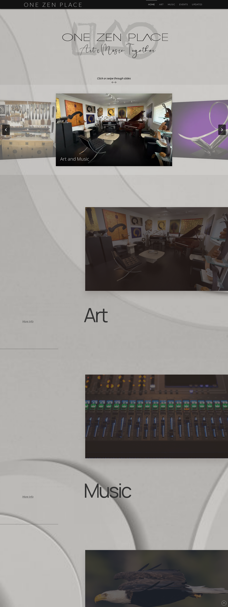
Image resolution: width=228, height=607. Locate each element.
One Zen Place (53, 5)
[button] (114, 129)
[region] (114, 130)
